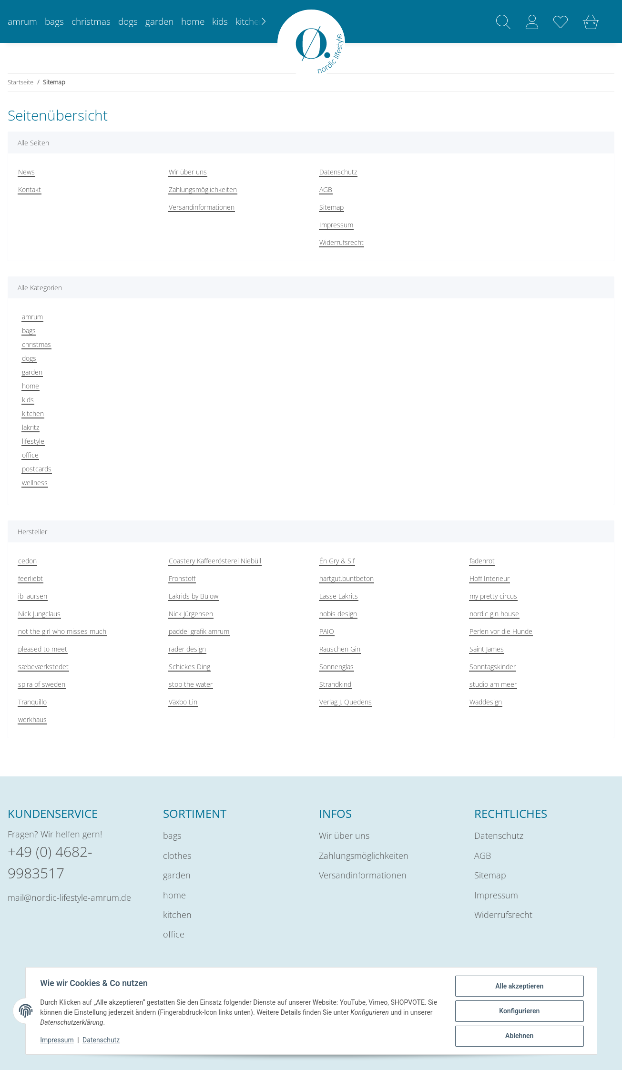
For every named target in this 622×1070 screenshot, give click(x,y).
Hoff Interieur (489, 578)
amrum (32, 316)
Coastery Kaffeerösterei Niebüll (215, 560)
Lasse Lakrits (338, 596)
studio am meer (493, 684)
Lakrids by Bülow (193, 596)
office (30, 454)
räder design (187, 648)
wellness (35, 482)
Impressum (336, 224)
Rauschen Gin (339, 648)
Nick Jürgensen (191, 613)
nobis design (338, 613)
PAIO (326, 631)
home (30, 385)
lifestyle (33, 441)
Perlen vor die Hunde (500, 631)
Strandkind (335, 684)
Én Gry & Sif (337, 560)
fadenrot (482, 560)
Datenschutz (338, 171)
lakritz (30, 427)
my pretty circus (493, 596)
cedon (27, 560)
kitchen (33, 413)
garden (32, 372)
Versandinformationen (202, 207)
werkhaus (32, 719)
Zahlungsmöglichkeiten (203, 189)
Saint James (486, 648)
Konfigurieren (519, 1011)
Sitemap (331, 207)
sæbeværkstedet (43, 666)
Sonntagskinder (492, 666)
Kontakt (29, 189)
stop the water (191, 684)
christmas (36, 344)
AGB (325, 189)
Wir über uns (188, 171)
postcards (36, 468)
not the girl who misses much (62, 631)
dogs (29, 358)
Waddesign (485, 701)
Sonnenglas (336, 666)
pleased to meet (42, 648)
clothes (177, 855)
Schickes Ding (189, 666)
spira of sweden (41, 684)
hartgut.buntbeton (346, 578)
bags (29, 330)
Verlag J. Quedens (345, 701)
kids (28, 399)
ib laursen (32, 596)
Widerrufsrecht (341, 242)
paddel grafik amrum (199, 631)
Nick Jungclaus (39, 613)
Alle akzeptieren (519, 986)
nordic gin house (494, 613)
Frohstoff (182, 578)
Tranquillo (32, 701)
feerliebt (30, 578)
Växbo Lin (183, 701)
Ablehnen (519, 1036)
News (26, 171)
